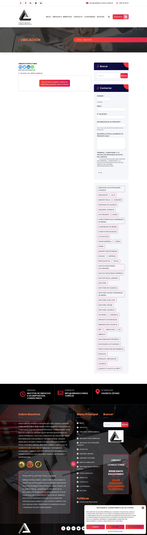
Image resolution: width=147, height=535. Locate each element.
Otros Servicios (86, 473)
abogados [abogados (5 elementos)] (103, 195)
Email (99, 106)
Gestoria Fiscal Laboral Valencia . (88, 468)
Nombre (100, 96)
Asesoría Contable (87, 458)
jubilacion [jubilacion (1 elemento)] (110, 329)
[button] (143, 508)
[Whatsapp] (32, 67)
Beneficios (67, 17)
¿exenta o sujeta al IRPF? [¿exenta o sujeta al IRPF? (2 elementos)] (109, 368)
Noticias (100, 17)
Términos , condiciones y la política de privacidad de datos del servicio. (110, 155)
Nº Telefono (102, 114)
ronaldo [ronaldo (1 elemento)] (102, 354)
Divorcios (84, 449)
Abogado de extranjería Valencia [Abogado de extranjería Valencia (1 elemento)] (109, 189)
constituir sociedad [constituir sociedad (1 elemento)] (107, 232)
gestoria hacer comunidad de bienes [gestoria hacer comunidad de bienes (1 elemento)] (110, 294)
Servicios (56, 17)
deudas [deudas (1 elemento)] (101, 256)
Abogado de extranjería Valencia (88, 444)
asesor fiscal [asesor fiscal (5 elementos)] (104, 200)
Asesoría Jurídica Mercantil (88, 433)
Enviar (100, 172)
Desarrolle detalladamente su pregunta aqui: (110, 135)
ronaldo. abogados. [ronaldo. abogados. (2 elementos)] (107, 359)
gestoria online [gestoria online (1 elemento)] (105, 305)
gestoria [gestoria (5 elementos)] (102, 283)
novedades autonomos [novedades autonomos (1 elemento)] (108, 344)
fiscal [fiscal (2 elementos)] (116, 261)
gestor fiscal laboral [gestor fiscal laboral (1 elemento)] (108, 278)
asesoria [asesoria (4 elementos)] (118, 200)
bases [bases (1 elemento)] (115, 214)
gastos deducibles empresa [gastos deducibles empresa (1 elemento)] (110, 273)
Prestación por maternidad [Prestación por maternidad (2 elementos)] (110, 349)
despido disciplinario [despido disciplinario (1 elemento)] (107, 251)
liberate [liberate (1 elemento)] (101, 334)
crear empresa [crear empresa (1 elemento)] (104, 241)
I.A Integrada (89, 17)
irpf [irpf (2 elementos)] (100, 329)
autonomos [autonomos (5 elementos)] (103, 214)
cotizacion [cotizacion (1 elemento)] (103, 236)
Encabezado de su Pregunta (109, 122)
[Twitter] (24, 67)
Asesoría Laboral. (87, 454)
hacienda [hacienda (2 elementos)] (102, 315)
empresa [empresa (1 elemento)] (112, 256)
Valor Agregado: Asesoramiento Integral (115, 484)
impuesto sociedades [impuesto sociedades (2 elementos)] (107, 320)
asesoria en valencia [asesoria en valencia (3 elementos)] (107, 205)
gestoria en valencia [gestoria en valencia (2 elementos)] (107, 288)
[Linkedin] (28, 67)
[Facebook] (20, 67)
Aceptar (95, 527)
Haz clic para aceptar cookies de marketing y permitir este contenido (55, 83)
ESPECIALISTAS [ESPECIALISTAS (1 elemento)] (104, 261)
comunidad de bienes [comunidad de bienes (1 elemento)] (107, 227)
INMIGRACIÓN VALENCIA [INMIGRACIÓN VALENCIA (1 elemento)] (107, 324)
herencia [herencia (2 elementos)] (114, 315)
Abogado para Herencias (90, 438)
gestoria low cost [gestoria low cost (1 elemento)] (106, 300)
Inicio (48, 17)
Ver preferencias (134, 527)
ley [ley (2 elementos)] (119, 329)
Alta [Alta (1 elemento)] (113, 195)
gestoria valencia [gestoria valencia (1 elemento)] (106, 310)
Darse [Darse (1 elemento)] (101, 246)
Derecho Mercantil (87, 462)
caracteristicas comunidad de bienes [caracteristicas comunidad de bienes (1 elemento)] (111, 220)
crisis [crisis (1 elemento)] (117, 241)
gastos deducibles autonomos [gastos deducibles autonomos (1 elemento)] (106, 267)
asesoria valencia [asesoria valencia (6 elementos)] (106, 210)
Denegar (115, 527)
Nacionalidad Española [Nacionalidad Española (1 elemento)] (108, 339)
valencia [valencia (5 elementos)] (102, 364)
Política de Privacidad (115, 531)
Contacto (78, 17)
